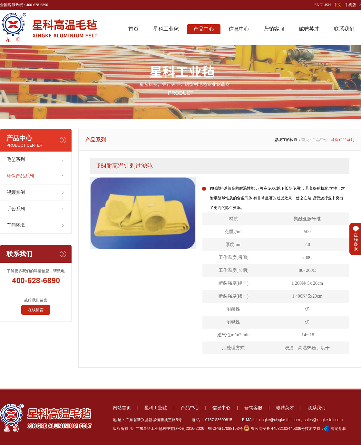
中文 (337, 5)
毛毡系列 (16, 159)
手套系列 (16, 208)
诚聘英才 (309, 29)
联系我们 (344, 29)
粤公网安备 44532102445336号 (274, 428)
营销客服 (274, 29)
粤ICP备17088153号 (224, 428)
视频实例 (16, 192)
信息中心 (239, 29)
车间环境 (16, 225)
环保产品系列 (20, 175)
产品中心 (203, 29)
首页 (133, 29)
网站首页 (122, 407)
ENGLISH (322, 5)
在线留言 (36, 310)
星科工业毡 (166, 29)
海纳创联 (338, 428)
